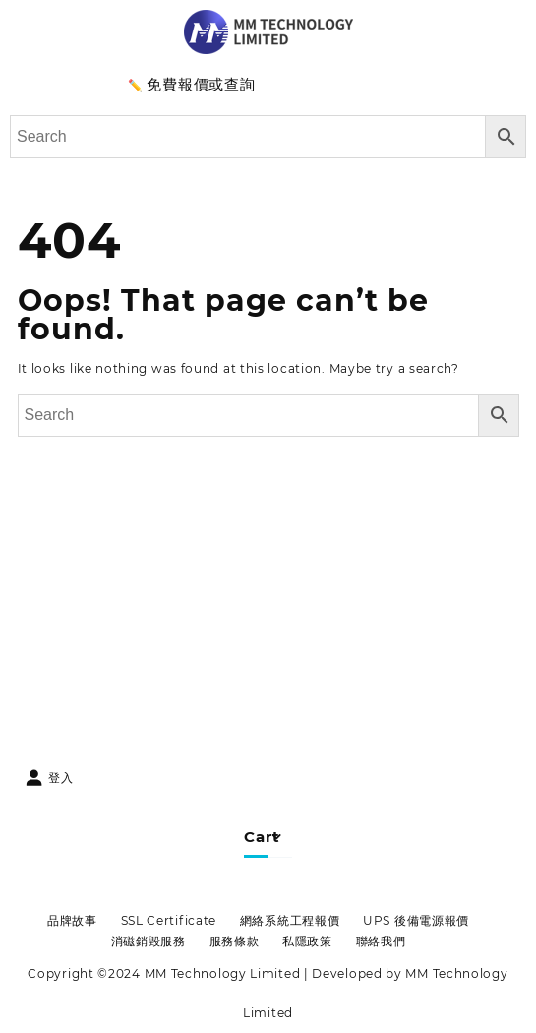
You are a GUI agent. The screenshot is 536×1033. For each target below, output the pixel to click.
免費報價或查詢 (201, 84)
